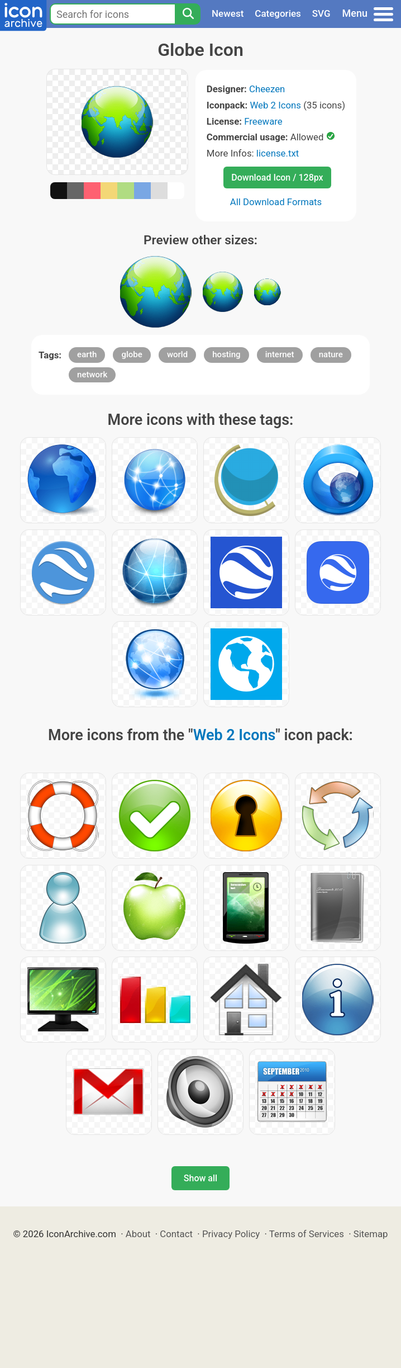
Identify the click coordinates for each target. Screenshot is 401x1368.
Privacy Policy (231, 1233)
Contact (176, 1233)
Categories (278, 13)
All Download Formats (276, 201)
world (177, 354)
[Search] (187, 14)
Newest (228, 13)
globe (131, 354)
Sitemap (371, 1233)
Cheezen (267, 88)
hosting (226, 354)
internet (279, 354)
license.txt (277, 153)
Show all (200, 1178)
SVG (321, 13)
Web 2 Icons (275, 105)
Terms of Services (306, 1233)
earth (87, 354)
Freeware (263, 121)
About (138, 1233)
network (92, 375)
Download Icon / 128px (277, 177)
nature (331, 354)
